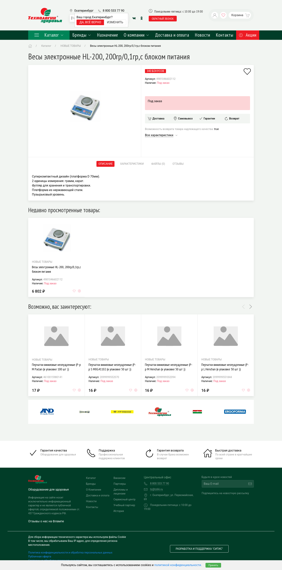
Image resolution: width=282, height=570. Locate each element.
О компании (136, 35)
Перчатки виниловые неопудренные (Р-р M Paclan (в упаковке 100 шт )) (56, 366)
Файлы (158, 164)
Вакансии (119, 477)
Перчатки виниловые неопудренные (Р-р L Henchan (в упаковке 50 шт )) (225, 366)
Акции (247, 35)
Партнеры (120, 483)
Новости (202, 35)
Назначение (107, 35)
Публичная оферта (39, 556)
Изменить (115, 22)
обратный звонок (163, 18)
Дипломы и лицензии (121, 491)
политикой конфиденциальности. (178, 565)
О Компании (93, 489)
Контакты (224, 35)
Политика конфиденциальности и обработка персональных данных (70, 552)
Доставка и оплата (172, 35)
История (119, 511)
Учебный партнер (124, 505)
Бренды (81, 35)
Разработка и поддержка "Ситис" (199, 548)
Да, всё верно (90, 22)
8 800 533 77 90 (113, 10)
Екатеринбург (83, 10)
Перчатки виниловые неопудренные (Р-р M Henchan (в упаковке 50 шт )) (168, 366)
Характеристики (132, 163)
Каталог (49, 35)
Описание (105, 163)
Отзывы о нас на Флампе (46, 521)
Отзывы (178, 163)
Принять (213, 565)
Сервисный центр (125, 499)
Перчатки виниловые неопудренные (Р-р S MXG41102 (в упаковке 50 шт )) (112, 366)
